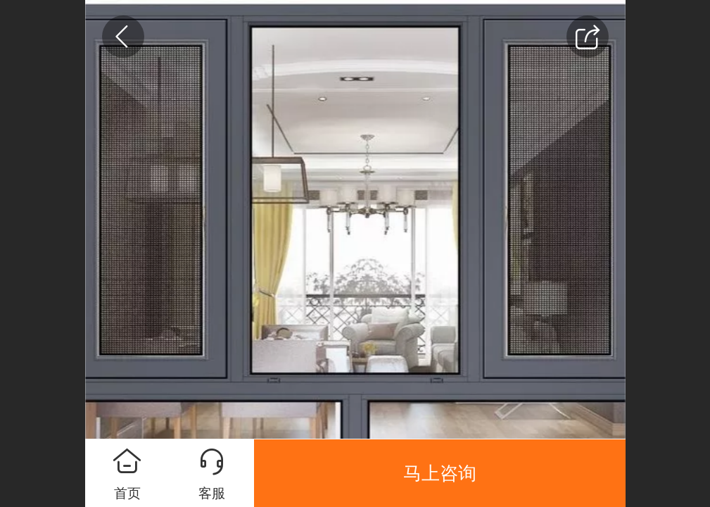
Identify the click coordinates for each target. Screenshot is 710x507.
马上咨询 (439, 473)
